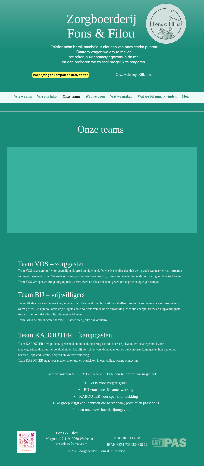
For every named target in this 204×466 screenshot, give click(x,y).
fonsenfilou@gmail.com (71, 444)
